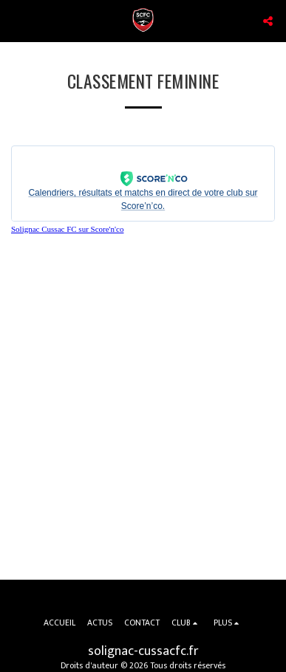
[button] (16, 20)
